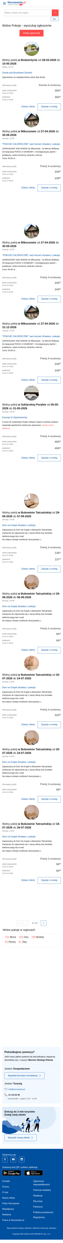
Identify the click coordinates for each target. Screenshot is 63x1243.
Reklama (6, 1214)
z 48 (35, 923)
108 (37, 937)
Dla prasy (38, 1201)
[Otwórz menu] (4, 3)
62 (10, 941)
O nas (5, 1192)
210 (24, 937)
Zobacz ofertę (28, 106)
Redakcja (38, 1195)
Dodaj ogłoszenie (31, 33)
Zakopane (52, 1228)
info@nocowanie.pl (16, 1089)
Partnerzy (38, 1207)
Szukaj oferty (55, 12)
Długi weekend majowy (15, 1228)
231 (10, 937)
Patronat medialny (42, 1190)
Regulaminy (39, 1217)
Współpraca (8, 1209)
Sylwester (28, 1228)
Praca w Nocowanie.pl (13, 1220)
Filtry (54, 19)
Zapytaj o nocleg (49, 106)
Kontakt (6, 1181)
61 (23, 941)
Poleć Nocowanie (10, 1203)
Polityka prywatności (43, 1212)
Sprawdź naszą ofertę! (20, 1137)
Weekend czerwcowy (40, 1228)
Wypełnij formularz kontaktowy (24, 1075)
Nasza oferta (8, 1198)
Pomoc (5, 1187)
